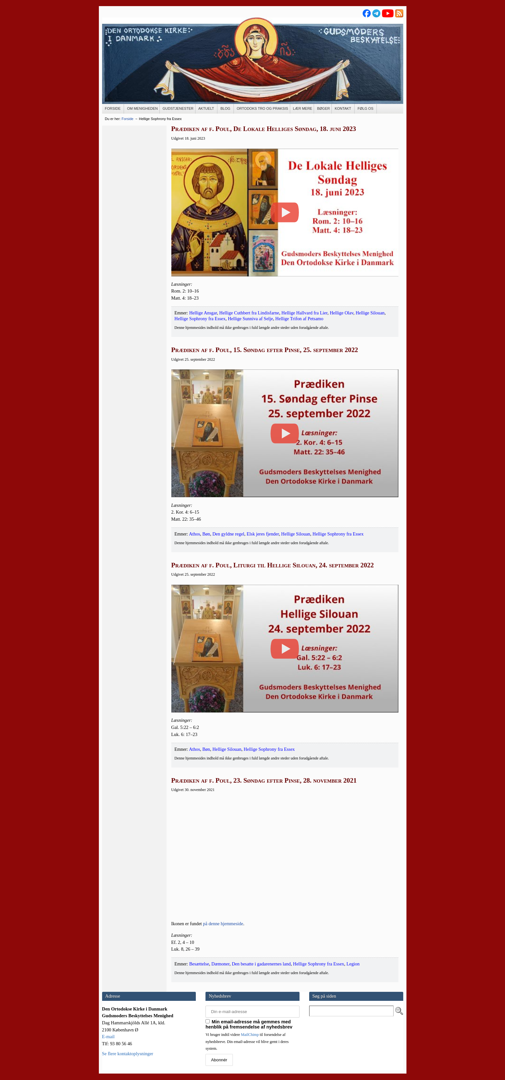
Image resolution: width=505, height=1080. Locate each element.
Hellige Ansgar (203, 312)
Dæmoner (220, 963)
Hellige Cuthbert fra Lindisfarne (249, 312)
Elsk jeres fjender (263, 533)
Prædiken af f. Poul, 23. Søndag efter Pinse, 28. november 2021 (264, 780)
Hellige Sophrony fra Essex (200, 318)
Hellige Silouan (370, 312)
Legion (353, 963)
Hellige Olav (341, 312)
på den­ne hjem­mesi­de (223, 923)
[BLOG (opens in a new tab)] (225, 109)
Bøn (206, 533)
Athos (194, 533)
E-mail (108, 1036)
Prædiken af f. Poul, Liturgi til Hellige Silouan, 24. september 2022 (272, 565)
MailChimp (250, 1034)
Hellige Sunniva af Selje (250, 318)
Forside (127, 119)
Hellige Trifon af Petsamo (299, 318)
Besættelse (199, 963)
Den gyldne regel (228, 533)
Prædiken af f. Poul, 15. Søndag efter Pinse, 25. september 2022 (264, 349)
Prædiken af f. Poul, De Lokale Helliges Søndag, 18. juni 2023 (263, 128)
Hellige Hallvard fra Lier (304, 312)
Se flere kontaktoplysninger (127, 1053)
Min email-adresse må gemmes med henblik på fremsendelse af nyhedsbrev (248, 1024)
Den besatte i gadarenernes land (261, 963)
